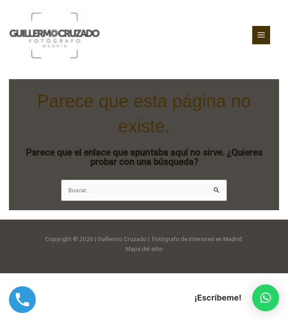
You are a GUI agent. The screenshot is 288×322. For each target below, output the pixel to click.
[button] (265, 297)
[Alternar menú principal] (261, 35)
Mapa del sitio (144, 248)
